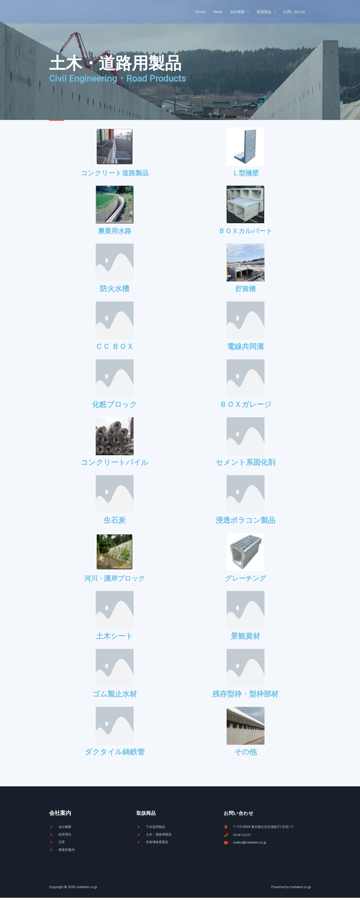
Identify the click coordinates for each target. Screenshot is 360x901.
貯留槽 (245, 289)
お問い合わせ (294, 11)
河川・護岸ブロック (114, 579)
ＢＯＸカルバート (245, 231)
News (218, 11)
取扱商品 (264, 11)
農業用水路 (114, 231)
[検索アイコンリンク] (316, 12)
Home (200, 11)
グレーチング (245, 579)
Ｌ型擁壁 (245, 172)
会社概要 (237, 11)
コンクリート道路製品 (114, 172)
